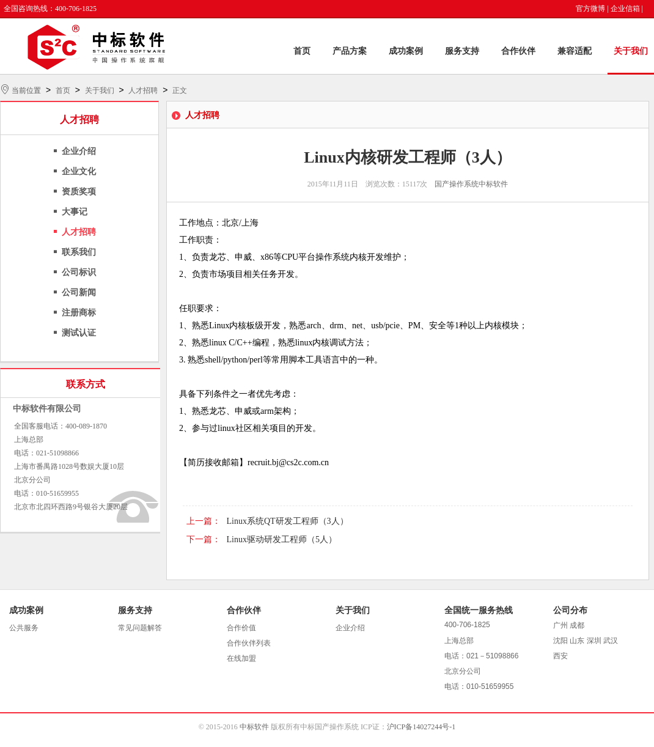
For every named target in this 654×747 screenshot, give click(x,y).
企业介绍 (79, 151)
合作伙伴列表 (249, 643)
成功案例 (406, 51)
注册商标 (79, 312)
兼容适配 (574, 51)
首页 (301, 51)
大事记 (74, 211)
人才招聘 (143, 90)
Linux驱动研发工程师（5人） (282, 539)
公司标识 (79, 272)
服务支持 (462, 51)
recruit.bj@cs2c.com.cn (288, 462)
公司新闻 (79, 292)
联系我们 (79, 252)
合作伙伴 (518, 51)
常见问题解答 (140, 628)
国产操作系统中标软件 (471, 184)
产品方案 (350, 51)
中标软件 (254, 727)
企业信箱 (625, 8)
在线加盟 (241, 658)
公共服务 (24, 628)
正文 (179, 90)
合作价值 (241, 628)
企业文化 (79, 171)
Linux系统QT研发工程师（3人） (287, 521)
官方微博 (590, 8)
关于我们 (631, 51)
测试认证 (79, 332)
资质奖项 (79, 191)
